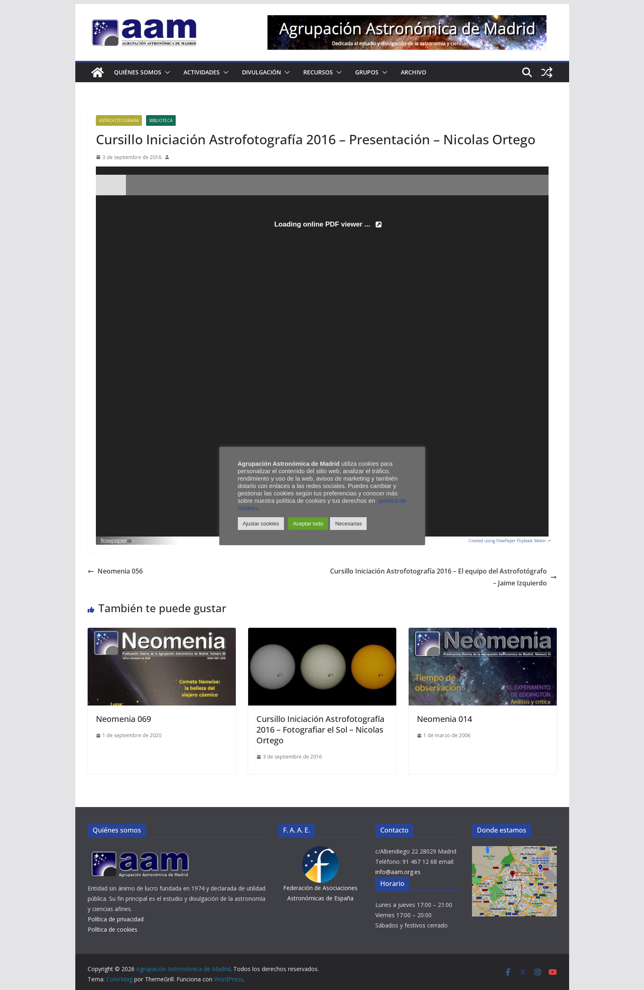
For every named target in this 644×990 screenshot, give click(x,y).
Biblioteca (160, 120)
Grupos (367, 72)
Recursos (318, 72)
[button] (165, 72)
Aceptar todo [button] (308, 523)
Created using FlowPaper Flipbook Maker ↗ (509, 541)
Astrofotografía (119, 120)
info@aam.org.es (398, 872)
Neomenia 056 (115, 571)
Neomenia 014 (444, 718)
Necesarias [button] (348, 523)
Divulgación (261, 72)
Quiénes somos (137, 72)
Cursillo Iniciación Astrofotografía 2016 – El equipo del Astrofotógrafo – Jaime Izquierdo (443, 577)
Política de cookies (112, 929)
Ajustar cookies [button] (261, 523)
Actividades (202, 72)
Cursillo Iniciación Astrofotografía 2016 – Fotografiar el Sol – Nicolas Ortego (320, 729)
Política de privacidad (116, 919)
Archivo (413, 72)
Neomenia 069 (123, 718)
